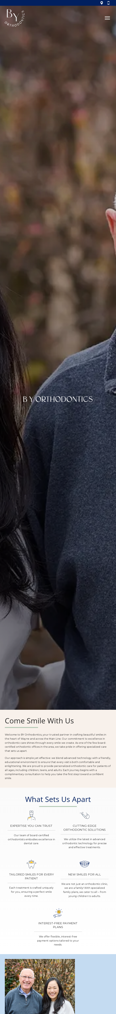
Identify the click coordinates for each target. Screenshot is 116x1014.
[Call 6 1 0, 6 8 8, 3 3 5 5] (109, 3)
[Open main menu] (107, 18)
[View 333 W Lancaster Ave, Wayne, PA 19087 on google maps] (102, 3)
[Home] (14, 18)
